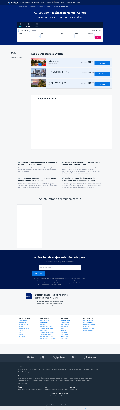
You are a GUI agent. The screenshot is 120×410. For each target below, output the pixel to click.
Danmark (52, 378)
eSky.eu (51, 396)
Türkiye (66, 389)
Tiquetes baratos (23, 324)
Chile (30, 369)
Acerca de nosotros (88, 320)
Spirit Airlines (64, 326)
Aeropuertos (43, 330)
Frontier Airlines (65, 336)
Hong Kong (48, 389)
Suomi (83, 380)
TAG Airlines (64, 338)
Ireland (86, 378)
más (79, 408)
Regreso (76, 33)
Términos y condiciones (89, 324)
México (80, 369)
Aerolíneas (43, 324)
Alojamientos (35, 3)
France (71, 378)
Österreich (46, 380)
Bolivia (26, 369)
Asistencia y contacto (88, 330)
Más (78, 3)
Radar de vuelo (44, 322)
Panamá (92, 369)
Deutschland (59, 378)
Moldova (29, 380)
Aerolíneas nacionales (46, 326)
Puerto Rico (21, 372)
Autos (42, 3)
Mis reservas (86, 326)
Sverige (72, 380)
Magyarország (22, 380)
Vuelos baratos (25, 3)
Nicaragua (86, 369)
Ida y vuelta (24, 30)
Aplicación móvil (71, 3)
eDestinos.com (64, 396)
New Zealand (73, 389)
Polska (52, 380)
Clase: (93, 30)
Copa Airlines (64, 334)
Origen (20, 33)
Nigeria (33, 389)
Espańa (66, 378)
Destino (42, 33)
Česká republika (45, 378)
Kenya (23, 389)
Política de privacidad (88, 328)
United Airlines (65, 322)
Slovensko (78, 380)
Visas (62, 3)
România (66, 380)
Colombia (41, 369)
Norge (40, 380)
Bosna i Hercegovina (28, 378)
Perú (97, 369)
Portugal (57, 380)
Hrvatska (81, 378)
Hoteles (21, 326)
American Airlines (65, 320)
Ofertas (48, 3)
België (19, 378)
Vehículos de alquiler (24, 328)
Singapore (60, 389)
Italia (90, 378)
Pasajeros (90, 33)
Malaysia (54, 389)
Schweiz (88, 380)
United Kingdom (22, 383)
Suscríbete (38, 273)
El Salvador (35, 369)
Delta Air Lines (65, 324)
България (37, 378)
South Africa (39, 389)
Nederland (35, 380)
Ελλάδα (76, 378)
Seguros (21, 334)
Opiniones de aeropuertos (47, 332)
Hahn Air (63, 330)
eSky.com (56, 396)
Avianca (63, 328)
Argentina (20, 369)
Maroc (28, 389)
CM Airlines (64, 332)
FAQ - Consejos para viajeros (48, 338)
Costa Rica (48, 369)
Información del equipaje (46, 336)
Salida (62, 33)
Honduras (75, 369)
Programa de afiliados (88, 322)
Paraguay (27, 372)
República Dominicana (58, 369)
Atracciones (55, 3)
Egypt (19, 389)
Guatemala (68, 369)
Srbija (61, 380)
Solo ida (34, 30)
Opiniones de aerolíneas (46, 328)
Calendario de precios (46, 334)
